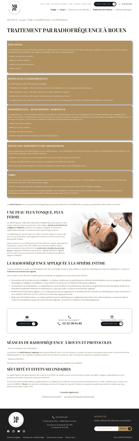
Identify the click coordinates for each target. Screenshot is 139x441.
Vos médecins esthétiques (59, 4)
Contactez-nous (27, 323)
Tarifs (70, 4)
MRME (48, 4)
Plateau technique (123, 9)
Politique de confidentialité (33, 437)
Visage (53, 9)
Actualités (77, 4)
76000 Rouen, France (59, 421)
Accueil (42, 4)
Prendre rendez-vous (105, 4)
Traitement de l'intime (102, 9)
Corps (62, 9)
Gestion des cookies (55, 437)
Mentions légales (13, 437)
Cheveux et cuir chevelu (78, 9)
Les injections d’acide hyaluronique (79, 396)
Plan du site (70, 437)
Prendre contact (86, 4)
